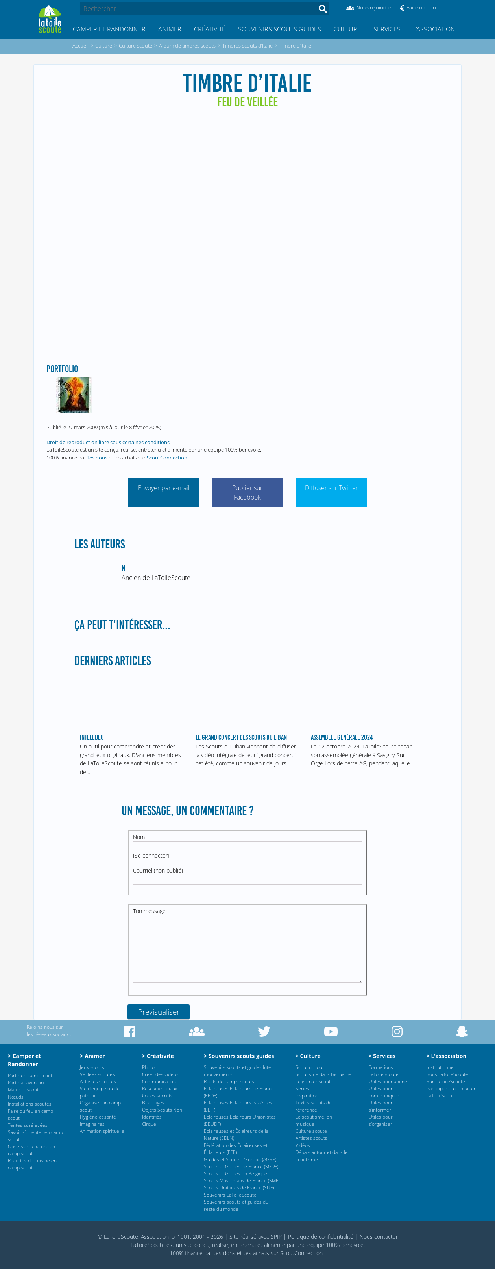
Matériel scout (23, 1089)
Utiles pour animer (389, 1081)
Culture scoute (311, 1131)
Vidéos (303, 1145)
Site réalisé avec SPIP (255, 1236)
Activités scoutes (98, 1081)
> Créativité (158, 1056)
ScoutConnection (167, 457)
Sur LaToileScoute (446, 1081)
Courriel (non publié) (158, 870)
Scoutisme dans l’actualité (323, 1074)
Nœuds (16, 1096)
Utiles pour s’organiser (381, 1120)
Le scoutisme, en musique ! (314, 1120)
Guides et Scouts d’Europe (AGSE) (240, 1159)
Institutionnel (441, 1067)
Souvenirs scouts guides (279, 29)
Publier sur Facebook (247, 493)
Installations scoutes (30, 1103)
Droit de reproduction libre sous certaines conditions (108, 442)
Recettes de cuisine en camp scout (32, 1164)
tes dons (97, 457)
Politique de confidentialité (320, 1236)
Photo (148, 1067)
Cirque (149, 1124)
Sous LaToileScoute (447, 1074)
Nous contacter (379, 1236)
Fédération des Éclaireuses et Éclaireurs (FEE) (236, 1149)
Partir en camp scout (30, 1075)
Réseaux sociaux (159, 1088)
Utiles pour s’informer (381, 1106)
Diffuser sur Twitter (331, 488)
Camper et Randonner (109, 29)
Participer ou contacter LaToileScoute (451, 1092)
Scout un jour (310, 1067)
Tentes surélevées (28, 1125)
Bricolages (153, 1102)
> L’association (447, 1056)
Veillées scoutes (97, 1074)
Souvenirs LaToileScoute (230, 1194)
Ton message (149, 911)
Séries (302, 1088)
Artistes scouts (311, 1138)
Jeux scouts (92, 1067)
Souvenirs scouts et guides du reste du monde (236, 1205)
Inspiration (307, 1095)
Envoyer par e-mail (164, 488)
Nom (139, 837)
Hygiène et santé (98, 1116)
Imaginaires (92, 1124)
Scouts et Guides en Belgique (235, 1173)
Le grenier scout (313, 1081)
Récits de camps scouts (229, 1081)
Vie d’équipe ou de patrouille (100, 1092)
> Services (382, 1056)
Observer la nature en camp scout (31, 1150)
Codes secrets (157, 1095)
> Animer (92, 1056)
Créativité (209, 29)
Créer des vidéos (160, 1074)
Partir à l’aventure (27, 1082)
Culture (347, 29)
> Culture (308, 1056)
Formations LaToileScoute (384, 1071)
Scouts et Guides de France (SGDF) (241, 1166)
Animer (169, 29)
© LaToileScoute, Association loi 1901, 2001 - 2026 (160, 1236)
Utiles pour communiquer (384, 1092)
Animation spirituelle (102, 1131)
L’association (434, 29)
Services (387, 29)
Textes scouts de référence (314, 1106)
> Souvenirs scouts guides (239, 1056)
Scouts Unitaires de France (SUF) (239, 1187)
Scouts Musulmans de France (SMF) (241, 1180)
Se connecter (151, 855)
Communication (159, 1081)
